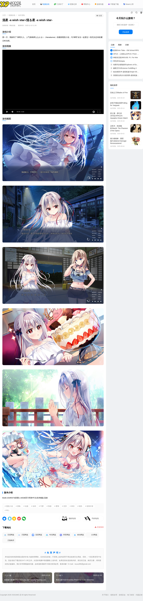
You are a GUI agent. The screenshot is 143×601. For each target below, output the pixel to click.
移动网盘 (79, 535)
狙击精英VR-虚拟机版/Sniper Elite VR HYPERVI (124, 72)
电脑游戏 (44, 4)
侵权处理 (113, 595)
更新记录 (72, 4)
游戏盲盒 (122, 595)
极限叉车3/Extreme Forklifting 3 (123, 68)
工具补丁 (58, 4)
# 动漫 (25, 506)
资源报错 (99, 527)
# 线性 (79, 506)
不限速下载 (113, 4)
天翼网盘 (23, 535)
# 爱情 (56, 506)
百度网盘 (9, 535)
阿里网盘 (65, 535)
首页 (34, 4)
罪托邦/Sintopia (117, 61)
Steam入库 (128, 4)
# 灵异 (64, 506)
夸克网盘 (51, 535)
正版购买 (9, 540)
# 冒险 (18, 506)
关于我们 (105, 595)
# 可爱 (41, 506)
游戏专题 (99, 4)
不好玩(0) (95, 518)
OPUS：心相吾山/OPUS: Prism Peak (124, 54)
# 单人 (7, 510)
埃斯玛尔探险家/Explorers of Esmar (124, 64)
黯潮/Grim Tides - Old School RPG (124, 50)
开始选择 (125, 32)
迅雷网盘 (37, 535)
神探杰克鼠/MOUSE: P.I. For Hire (124, 57)
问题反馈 (139, 595)
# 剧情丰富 (89, 506)
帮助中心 (86, 4)
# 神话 (72, 506)
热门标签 (130, 595)
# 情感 (49, 506)
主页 (4, 15)
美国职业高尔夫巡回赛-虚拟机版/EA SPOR (124, 75)
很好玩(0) (72, 518)
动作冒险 (21, 15)
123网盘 (92, 535)
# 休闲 (33, 506)
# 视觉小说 (9, 506)
